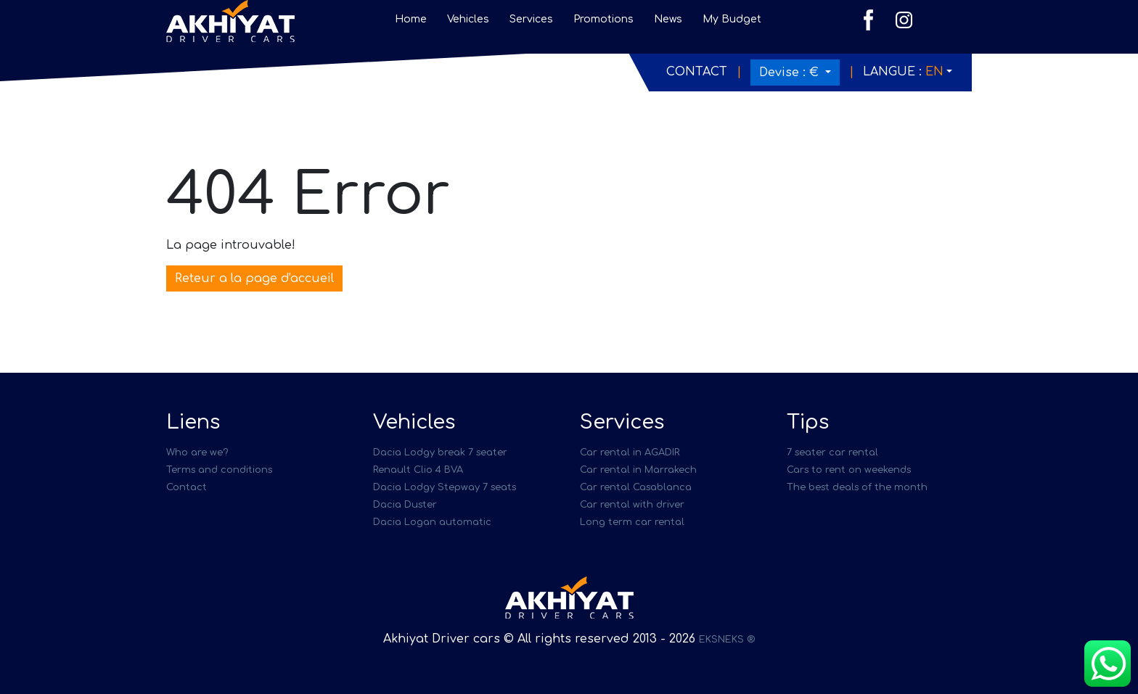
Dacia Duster (405, 505)
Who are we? (197, 452)
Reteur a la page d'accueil (254, 278)
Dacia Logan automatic (432, 522)
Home (411, 19)
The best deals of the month (857, 487)
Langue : (903, 71)
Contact (696, 71)
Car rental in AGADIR (629, 452)
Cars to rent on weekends (849, 470)
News (668, 19)
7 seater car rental (832, 452)
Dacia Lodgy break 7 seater (440, 452)
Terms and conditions (219, 470)
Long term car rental (632, 522)
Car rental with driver (632, 505)
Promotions (603, 19)
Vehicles (468, 19)
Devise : (790, 72)
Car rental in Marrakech (638, 470)
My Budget (732, 19)
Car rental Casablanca (636, 487)
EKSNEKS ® (727, 640)
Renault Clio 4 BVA (418, 470)
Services (531, 19)
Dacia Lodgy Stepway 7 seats (444, 487)
